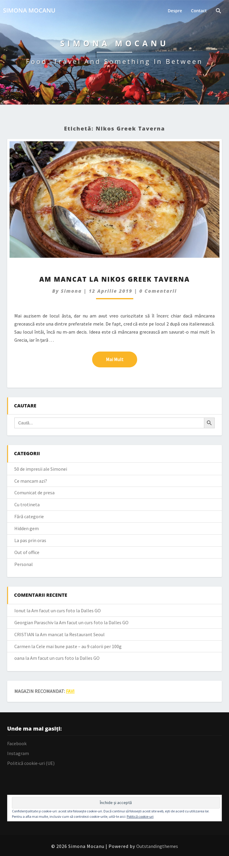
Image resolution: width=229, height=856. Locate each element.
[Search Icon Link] (218, 11)
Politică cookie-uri (140, 816)
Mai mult (121, 359)
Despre (175, 10)
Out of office (26, 552)
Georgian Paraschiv (33, 622)
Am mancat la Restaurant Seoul (72, 634)
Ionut (20, 610)
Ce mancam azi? (30, 481)
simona (71, 291)
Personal (23, 564)
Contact (199, 10)
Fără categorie (29, 516)
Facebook (17, 743)
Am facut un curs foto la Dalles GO (66, 610)
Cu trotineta (27, 504)
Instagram (18, 753)
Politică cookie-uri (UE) (31, 763)
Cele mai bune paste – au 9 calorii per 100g (79, 646)
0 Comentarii (158, 291)
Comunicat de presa (34, 493)
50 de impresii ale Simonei (40, 469)
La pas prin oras (30, 540)
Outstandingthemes (157, 846)
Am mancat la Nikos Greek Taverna (114, 278)
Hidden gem (26, 528)
